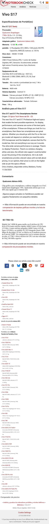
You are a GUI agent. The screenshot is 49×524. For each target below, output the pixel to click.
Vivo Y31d (5, 337)
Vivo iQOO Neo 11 (7, 349)
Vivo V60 (4, 413)
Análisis (22, 7)
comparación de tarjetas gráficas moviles (19, 207)
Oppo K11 (5, 316)
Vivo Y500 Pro (6, 342)
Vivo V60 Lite (6, 378)
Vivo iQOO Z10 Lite (7, 458)
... (46, 7)
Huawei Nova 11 (7, 309)
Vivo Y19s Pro (6, 437)
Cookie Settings (24, 512)
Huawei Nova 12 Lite (8, 290)
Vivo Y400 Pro (6, 451)
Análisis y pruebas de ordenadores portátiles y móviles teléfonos (23, 502)
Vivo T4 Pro (5, 406)
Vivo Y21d (5, 357)
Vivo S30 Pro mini (7, 474)
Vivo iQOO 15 (6, 364)
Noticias (33, 7)
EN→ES (30, 116)
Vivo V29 (4, 297)
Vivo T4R (4, 420)
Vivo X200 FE (6, 465)
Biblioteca (20, 505)
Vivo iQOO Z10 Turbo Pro (9, 489)
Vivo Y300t (5, 399)
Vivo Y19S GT (6, 371)
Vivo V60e (5, 392)
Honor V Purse (6, 325)
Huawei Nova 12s (7, 283)
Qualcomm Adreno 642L (26, 41)
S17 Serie (12, 27)
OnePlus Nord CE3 (7, 304)
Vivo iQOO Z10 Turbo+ (8, 427)
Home (13, 7)
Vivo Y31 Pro (6, 385)
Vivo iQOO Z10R (7, 444)
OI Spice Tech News (16, 116)
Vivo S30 (4, 484)
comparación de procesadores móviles (17, 247)
